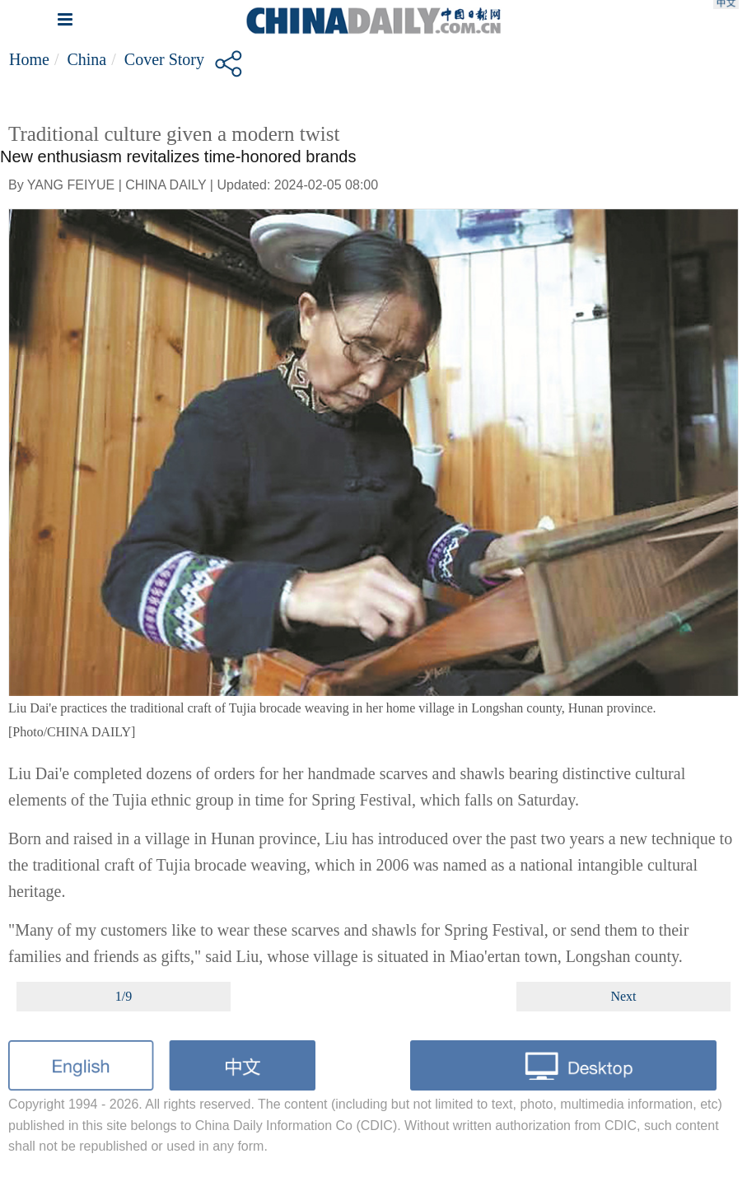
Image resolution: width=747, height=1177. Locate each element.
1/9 (123, 996)
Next (623, 996)
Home (29, 59)
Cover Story (164, 59)
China (86, 59)
